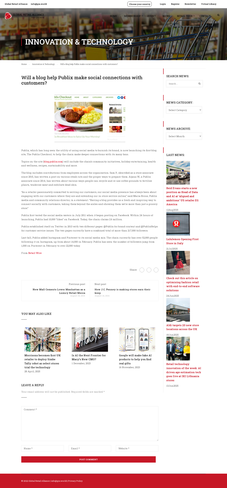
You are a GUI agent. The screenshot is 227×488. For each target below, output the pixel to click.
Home (113, 16)
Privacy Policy (75, 480)
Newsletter (190, 4)
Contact (205, 16)
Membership (132, 16)
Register (175, 4)
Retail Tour (184, 16)
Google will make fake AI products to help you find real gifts (135, 359)
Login (163, 4)
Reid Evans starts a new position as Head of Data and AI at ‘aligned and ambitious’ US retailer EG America (182, 196)
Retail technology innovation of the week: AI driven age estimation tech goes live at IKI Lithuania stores (183, 372)
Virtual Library (208, 4)
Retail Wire (35, 252)
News (166, 16)
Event (152, 16)
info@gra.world (39, 4)
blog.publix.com (53, 161)
